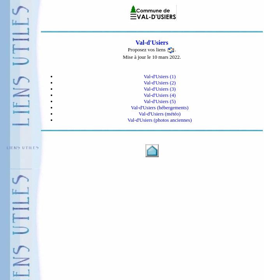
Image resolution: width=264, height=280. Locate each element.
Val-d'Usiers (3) (159, 89)
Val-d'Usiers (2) (159, 83)
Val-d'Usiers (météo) (160, 114)
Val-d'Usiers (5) (159, 101)
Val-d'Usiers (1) (159, 76)
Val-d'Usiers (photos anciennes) (160, 120)
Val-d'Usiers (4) (159, 95)
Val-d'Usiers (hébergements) (160, 107)
